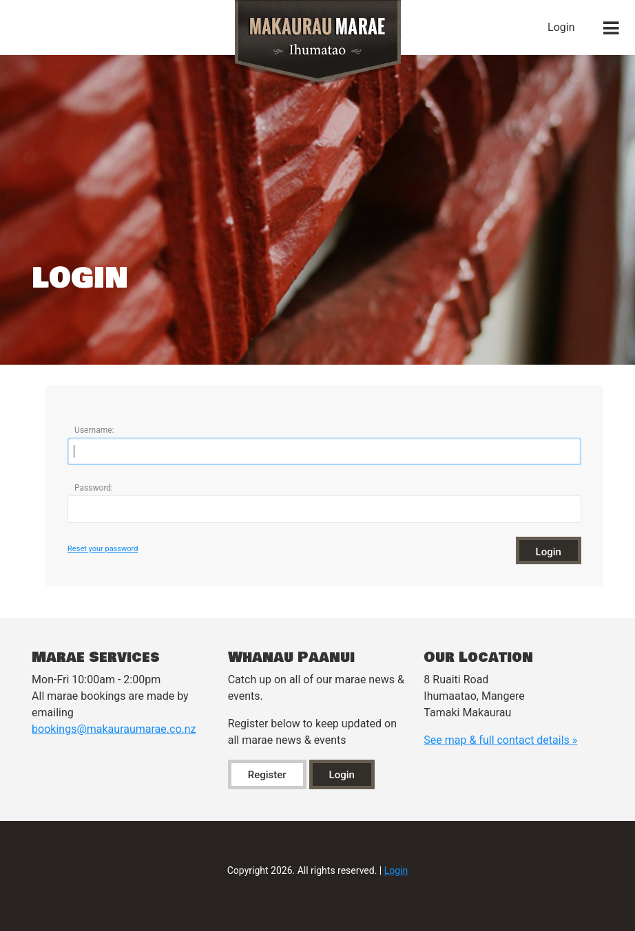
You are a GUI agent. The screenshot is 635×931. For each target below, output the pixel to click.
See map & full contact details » (500, 740)
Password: (93, 488)
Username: (94, 430)
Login (561, 27)
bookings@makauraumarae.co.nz (114, 729)
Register (267, 775)
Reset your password (102, 548)
